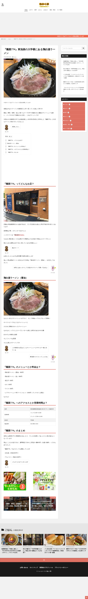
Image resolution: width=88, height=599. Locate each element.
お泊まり (46, 9)
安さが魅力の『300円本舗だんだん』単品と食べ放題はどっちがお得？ (73, 69)
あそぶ (40, 9)
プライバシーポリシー (61, 567)
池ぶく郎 (49, 571)
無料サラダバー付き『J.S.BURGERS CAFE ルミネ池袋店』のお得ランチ (73, 82)
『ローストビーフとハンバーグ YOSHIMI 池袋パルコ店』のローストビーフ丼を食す (73, 89)
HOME (4, 39)
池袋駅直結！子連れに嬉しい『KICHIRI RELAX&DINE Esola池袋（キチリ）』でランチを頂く (73, 62)
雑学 (35, 9)
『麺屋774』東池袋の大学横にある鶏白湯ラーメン (24, 39)
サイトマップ (34, 567)
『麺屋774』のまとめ (11, 152)
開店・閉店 (52, 9)
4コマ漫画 (59, 9)
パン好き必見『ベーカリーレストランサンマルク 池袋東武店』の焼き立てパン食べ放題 (73, 76)
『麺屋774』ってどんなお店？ (14, 140)
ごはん (26, 9)
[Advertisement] (44, 23)
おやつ (31, 9)
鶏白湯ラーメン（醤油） (12, 143)
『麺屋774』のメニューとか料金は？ (15, 146)
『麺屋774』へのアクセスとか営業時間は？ (17, 149)
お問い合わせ (24, 567)
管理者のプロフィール (46, 567)
